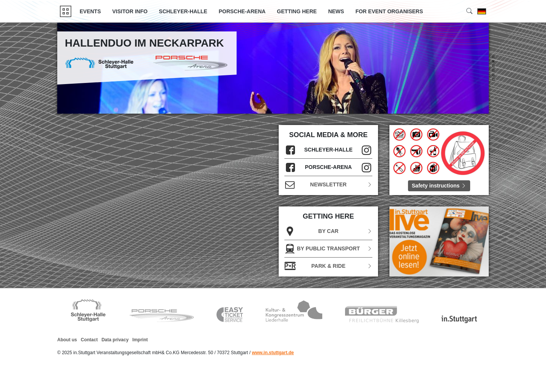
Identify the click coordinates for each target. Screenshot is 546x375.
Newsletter (328, 184)
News (336, 11)
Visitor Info (129, 11)
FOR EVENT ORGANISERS (389, 11)
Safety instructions (439, 186)
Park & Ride (328, 266)
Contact (89, 339)
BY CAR (328, 231)
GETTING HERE (297, 11)
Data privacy (115, 339)
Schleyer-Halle (183, 11)
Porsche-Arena (242, 11)
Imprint (140, 339)
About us (67, 339)
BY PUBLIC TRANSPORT (328, 248)
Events (90, 11)
